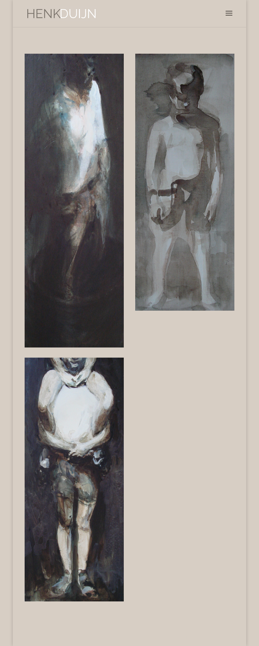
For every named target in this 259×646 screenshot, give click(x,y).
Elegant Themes (114, 637)
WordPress (186, 637)
